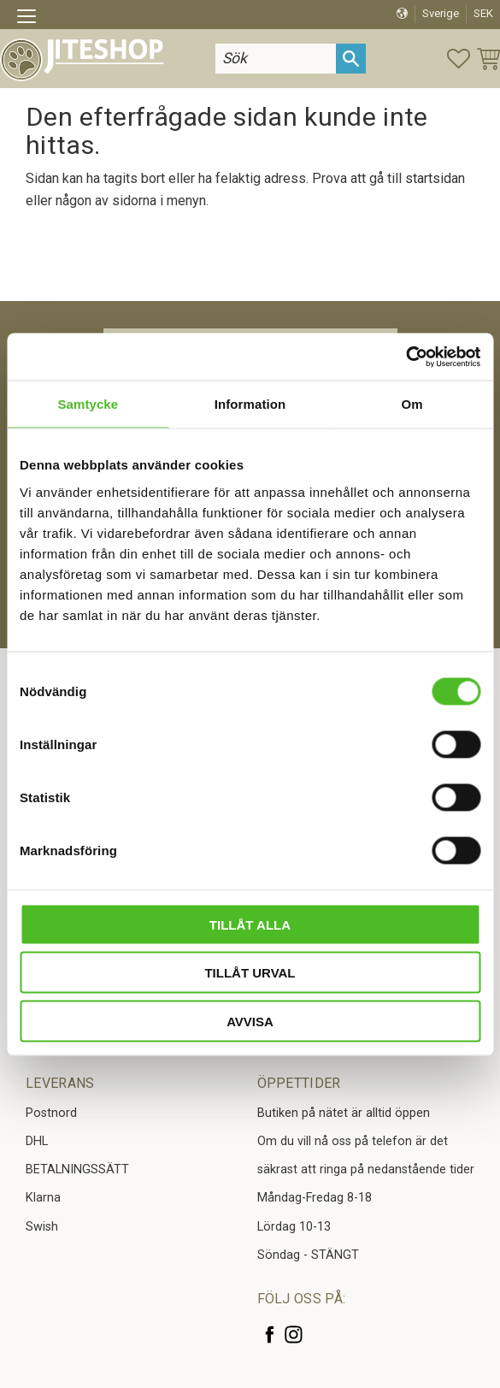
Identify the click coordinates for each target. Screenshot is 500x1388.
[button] (32, 18)
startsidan (435, 178)
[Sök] (351, 59)
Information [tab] (250, 404)
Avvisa (250, 1020)
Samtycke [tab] (87, 404)
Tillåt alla (250, 924)
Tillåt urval (249, 973)
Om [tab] (412, 404)
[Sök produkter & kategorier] (270, 58)
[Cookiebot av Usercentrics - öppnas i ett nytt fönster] (405, 357)
